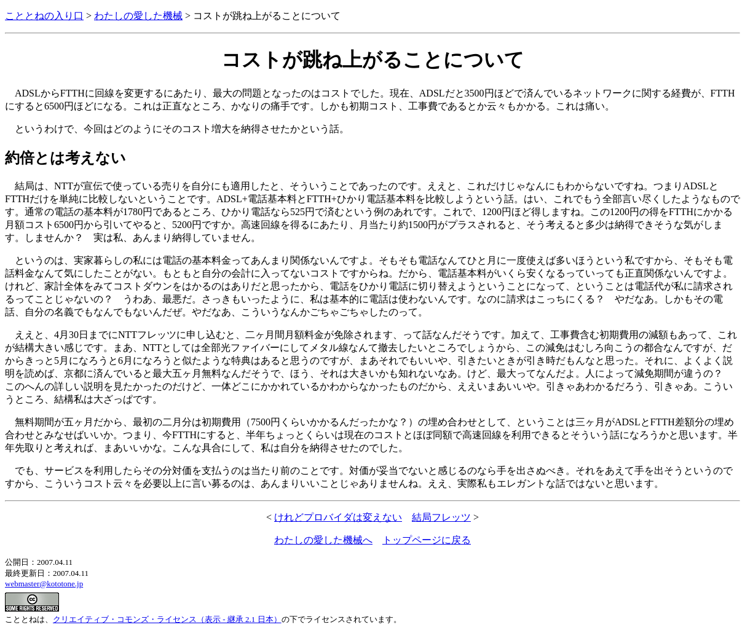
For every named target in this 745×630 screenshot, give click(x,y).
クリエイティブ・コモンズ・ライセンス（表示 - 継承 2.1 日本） (167, 619)
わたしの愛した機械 (138, 15)
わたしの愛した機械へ (323, 540)
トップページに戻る (426, 540)
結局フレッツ (441, 517)
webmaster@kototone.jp (44, 583)
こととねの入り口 (44, 15)
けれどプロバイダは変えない (338, 517)
